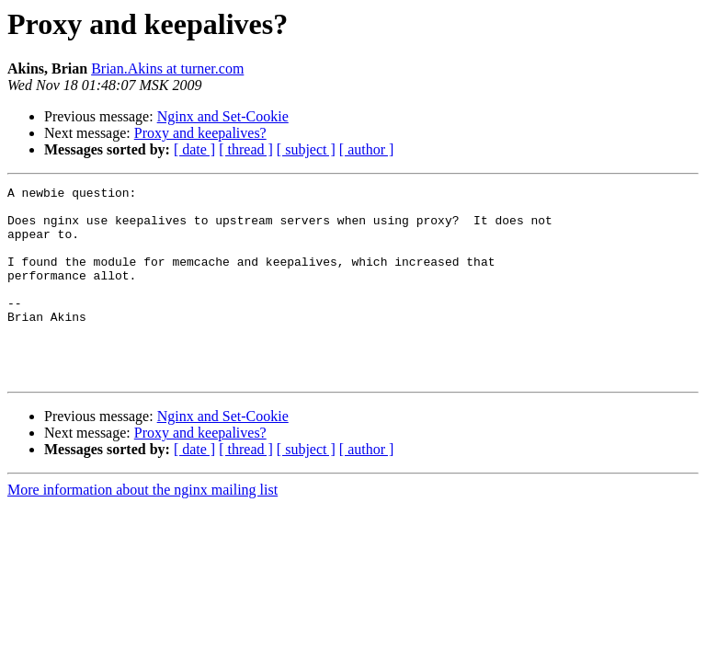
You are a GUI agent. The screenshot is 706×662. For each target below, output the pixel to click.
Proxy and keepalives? (200, 133)
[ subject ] (306, 149)
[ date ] (194, 149)
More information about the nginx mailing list (142, 528)
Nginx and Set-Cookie (223, 116)
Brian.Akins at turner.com (167, 68)
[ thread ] (246, 149)
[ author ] (366, 149)
